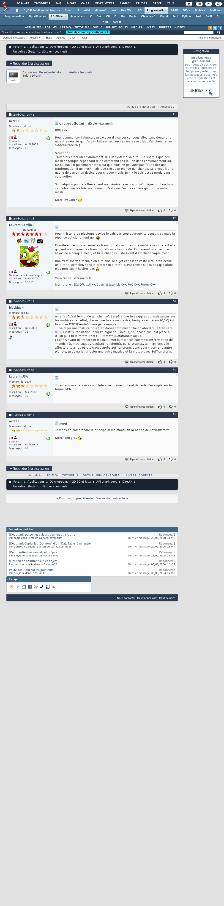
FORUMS (51, 27)
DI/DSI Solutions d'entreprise (41, 10)
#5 (174, 414)
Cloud (68, 10)
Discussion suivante (110, 498)
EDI (140, 10)
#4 (174, 369)
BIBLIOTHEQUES (108, 476)
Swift (209, 16)
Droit (156, 4)
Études (141, 4)
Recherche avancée (209, 37)
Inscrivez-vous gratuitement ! (88, 32)
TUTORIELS (81, 27)
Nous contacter (126, 598)
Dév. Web (127, 10)
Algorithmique (37, 16)
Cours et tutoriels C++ (111, 285)
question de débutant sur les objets (33, 561)
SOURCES (164, 27)
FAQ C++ (133, 285)
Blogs (71, 4)
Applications (35, 47)
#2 (174, 218)
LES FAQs (51, 476)
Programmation (156, 10)
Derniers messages (14, 37)
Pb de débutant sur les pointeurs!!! (32, 570)
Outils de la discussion (141, 106)
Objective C (148, 16)
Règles (83, 37)
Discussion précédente (76, 498)
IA (78, 10)
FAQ (58, 4)
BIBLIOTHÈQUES (117, 27)
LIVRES (150, 27)
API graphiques (106, 47)
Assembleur (77, 16)
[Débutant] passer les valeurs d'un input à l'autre (42, 535)
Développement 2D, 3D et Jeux (70, 47)
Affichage (166, 106)
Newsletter (104, 4)
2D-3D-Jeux (58, 16)
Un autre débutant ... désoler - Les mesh (65, 72)
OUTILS (97, 27)
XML (105, 22)
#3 (174, 301)
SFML (89, 278)
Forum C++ (148, 285)
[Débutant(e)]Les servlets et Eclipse (33, 552)
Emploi (125, 4)
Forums (22, 4)
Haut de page (167, 598)
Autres (117, 22)
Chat (84, 4)
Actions (34, 37)
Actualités (35, 476)
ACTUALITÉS (33, 27)
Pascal (164, 16)
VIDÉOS (180, 27)
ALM (87, 10)
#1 (174, 114)
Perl (175, 16)
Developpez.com (147, 598)
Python (186, 16)
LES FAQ (65, 27)
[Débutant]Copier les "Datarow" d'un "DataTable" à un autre (50, 544)
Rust (198, 16)
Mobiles (200, 10)
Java (113, 10)
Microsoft (100, 10)
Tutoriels (41, 4)
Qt (217, 16)
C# (108, 16)
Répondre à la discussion (29, 63)
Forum (17, 47)
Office (186, 10)
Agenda (60, 37)
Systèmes (216, 10)
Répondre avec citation (140, 210)
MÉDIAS (136, 27)
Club (170, 4)
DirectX (127, 47)
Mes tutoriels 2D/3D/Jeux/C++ (75, 285)
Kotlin (133, 16)
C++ (98, 16)
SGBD (174, 10)
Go (123, 16)
